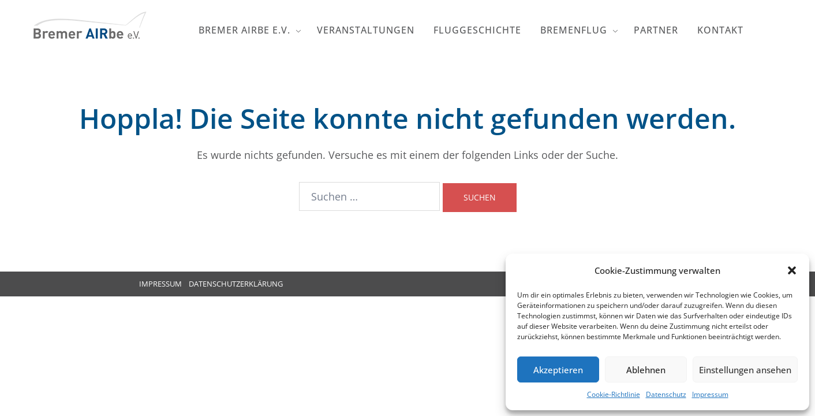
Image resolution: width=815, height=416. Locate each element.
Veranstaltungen (365, 30)
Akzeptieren (558, 370)
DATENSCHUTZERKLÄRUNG (236, 283)
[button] (792, 270)
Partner (656, 30)
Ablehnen (646, 370)
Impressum (710, 394)
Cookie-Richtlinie (613, 394)
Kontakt (720, 30)
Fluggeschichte (477, 30)
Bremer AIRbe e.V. (244, 30)
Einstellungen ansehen (745, 370)
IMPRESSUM (160, 283)
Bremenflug (573, 30)
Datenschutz (666, 394)
